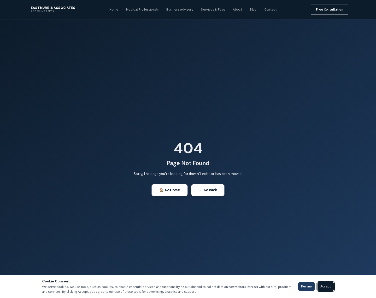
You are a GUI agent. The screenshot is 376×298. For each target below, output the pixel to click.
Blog (253, 9)
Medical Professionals (142, 9)
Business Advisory (179, 9)
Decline (306, 286)
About (237, 9)
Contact (270, 9)
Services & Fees (213, 9)
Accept (325, 286)
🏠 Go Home (169, 190)
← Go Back (208, 190)
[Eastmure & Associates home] (51, 9)
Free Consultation (329, 9)
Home (114, 9)
